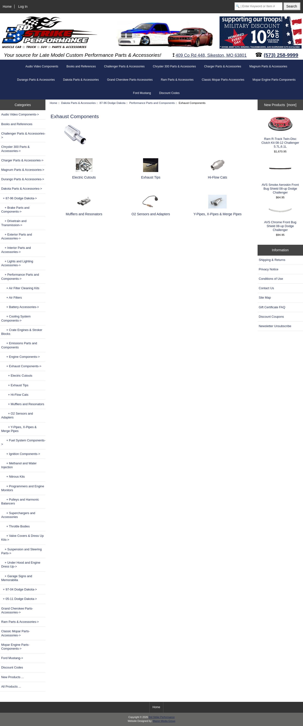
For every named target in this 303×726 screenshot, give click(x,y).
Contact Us (266, 288)
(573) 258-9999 (281, 55)
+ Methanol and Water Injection (19, 465)
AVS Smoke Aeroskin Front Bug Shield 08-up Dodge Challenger (280, 177)
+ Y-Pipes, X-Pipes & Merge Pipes (18, 429)
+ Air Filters (11, 297)
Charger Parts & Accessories (222, 66)
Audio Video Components (41, 66)
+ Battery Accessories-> (20, 307)
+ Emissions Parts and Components (19, 345)
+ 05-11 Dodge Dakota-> (19, 599)
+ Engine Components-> (20, 357)
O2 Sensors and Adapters (150, 212)
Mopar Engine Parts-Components (274, 79)
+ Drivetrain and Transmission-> (14, 223)
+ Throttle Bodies (15, 526)
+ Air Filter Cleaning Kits (20, 288)
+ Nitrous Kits (13, 476)
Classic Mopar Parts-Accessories (223, 79)
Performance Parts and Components (152, 102)
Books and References (81, 66)
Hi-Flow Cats (217, 175)
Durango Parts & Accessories (36, 79)
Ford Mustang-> (12, 658)
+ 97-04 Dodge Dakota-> (19, 589)
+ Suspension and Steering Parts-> (21, 551)
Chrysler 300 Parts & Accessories (174, 66)
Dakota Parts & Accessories (78, 102)
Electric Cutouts (84, 175)
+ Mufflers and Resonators (22, 404)
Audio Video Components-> (20, 114)
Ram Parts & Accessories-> (20, 622)
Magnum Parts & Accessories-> (22, 170)
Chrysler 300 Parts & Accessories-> (15, 148)
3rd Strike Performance (161, 717)
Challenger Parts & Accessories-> (23, 135)
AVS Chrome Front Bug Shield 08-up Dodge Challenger (280, 219)
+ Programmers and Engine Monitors (22, 488)
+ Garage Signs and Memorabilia (16, 578)
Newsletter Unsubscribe (275, 326)
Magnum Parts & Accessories (268, 66)
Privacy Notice (268, 269)
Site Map (265, 297)
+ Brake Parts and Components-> (15, 209)
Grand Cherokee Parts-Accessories (130, 79)
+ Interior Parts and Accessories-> (16, 249)
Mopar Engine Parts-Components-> (15, 646)
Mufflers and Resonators (84, 212)
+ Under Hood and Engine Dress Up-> (20, 564)
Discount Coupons (271, 316)
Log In (23, 6)
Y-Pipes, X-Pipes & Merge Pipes (218, 212)
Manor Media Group (164, 721)
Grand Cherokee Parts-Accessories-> (17, 610)
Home (7, 6)
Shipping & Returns (272, 260)
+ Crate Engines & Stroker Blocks (21, 332)
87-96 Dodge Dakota (112, 102)
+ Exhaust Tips (14, 385)
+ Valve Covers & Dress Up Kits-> (22, 537)
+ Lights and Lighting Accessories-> (17, 263)
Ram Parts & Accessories (177, 79)
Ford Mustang (142, 93)
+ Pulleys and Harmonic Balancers (20, 501)
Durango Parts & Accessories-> (22, 179)
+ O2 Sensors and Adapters (17, 415)
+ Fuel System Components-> (23, 442)
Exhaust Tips (150, 175)
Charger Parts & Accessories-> (22, 160)
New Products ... (12, 677)
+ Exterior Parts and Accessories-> (16, 236)
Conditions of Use (271, 278)
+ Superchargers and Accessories (18, 515)
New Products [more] (280, 105)
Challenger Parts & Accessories (124, 66)
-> (21, 188)
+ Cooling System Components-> (16, 318)
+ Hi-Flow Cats (14, 394)
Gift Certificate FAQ (272, 307)
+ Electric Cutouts (16, 375)
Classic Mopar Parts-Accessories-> (15, 633)
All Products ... (11, 686)
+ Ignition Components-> (20, 454)
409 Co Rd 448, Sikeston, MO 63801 (211, 55)
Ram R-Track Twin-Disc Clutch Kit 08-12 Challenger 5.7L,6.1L (280, 132)
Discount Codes (169, 93)
